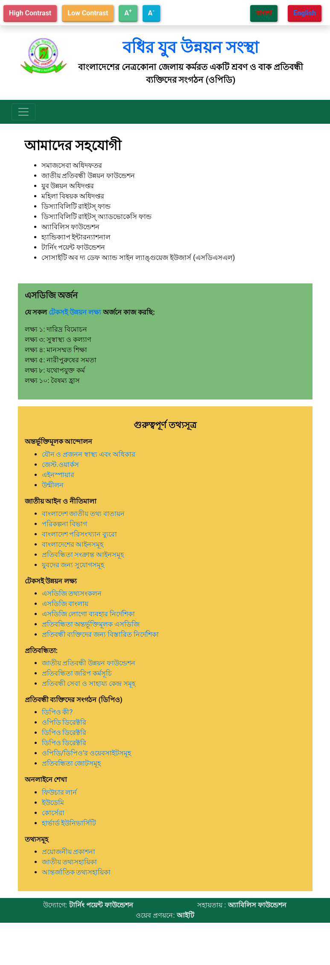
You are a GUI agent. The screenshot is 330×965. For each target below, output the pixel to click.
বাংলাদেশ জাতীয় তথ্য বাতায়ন (83, 514)
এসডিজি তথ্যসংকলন (72, 593)
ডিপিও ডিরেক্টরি (64, 733)
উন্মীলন (53, 485)
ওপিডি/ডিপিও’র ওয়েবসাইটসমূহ (86, 753)
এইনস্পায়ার (58, 475)
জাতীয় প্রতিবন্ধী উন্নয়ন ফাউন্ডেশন (89, 663)
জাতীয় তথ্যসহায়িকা (69, 862)
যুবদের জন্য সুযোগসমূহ (73, 565)
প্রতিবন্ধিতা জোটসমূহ (71, 763)
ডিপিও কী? (57, 712)
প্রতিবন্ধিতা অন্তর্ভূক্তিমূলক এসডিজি (91, 624)
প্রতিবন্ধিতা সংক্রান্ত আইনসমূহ (83, 555)
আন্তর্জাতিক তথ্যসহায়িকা (76, 872)
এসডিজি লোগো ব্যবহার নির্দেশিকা (88, 614)
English (304, 13)
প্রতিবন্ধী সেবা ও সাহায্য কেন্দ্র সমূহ (89, 683)
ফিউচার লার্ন (59, 792)
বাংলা (264, 13)
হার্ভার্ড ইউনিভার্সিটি (69, 823)
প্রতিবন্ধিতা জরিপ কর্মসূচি (77, 673)
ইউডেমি (53, 803)
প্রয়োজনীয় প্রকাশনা (69, 852)
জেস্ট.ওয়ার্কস (60, 465)
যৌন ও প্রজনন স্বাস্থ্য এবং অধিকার (89, 454)
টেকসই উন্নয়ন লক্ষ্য (75, 312)
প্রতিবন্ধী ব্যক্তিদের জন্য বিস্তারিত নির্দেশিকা (100, 634)
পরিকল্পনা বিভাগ (65, 524)
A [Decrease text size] (151, 12)
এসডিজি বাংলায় (65, 604)
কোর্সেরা (53, 813)
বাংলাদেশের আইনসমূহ (73, 544)
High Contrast (30, 13)
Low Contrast (87, 13)
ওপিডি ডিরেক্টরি (64, 722)
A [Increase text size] (127, 12)
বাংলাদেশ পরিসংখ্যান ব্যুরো (79, 534)
